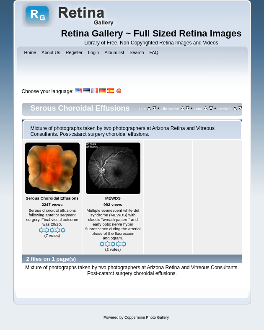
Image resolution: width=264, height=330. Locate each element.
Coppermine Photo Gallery (146, 317)
